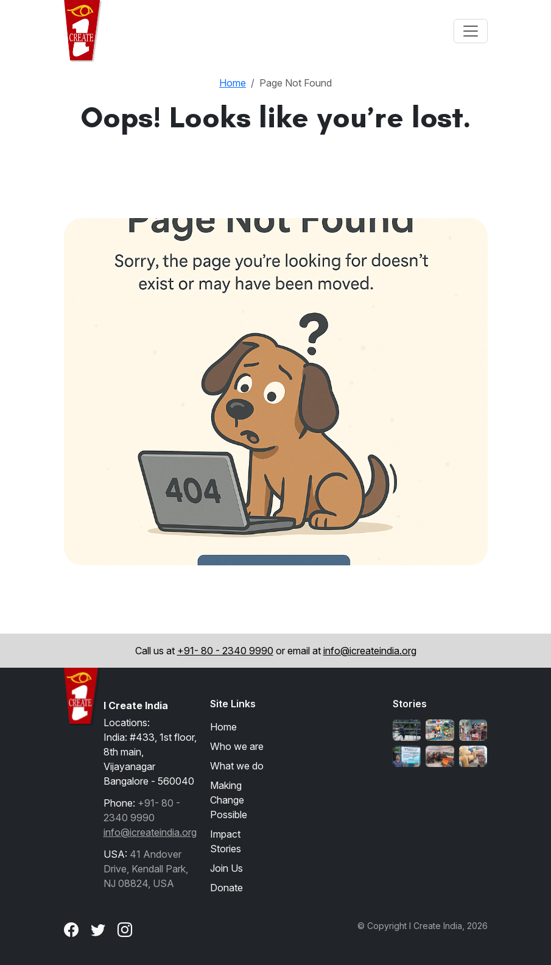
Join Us (226, 868)
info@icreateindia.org (369, 651)
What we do (237, 766)
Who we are (237, 746)
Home (232, 83)
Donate (226, 888)
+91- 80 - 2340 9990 (225, 651)
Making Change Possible (228, 800)
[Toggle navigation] (471, 31)
